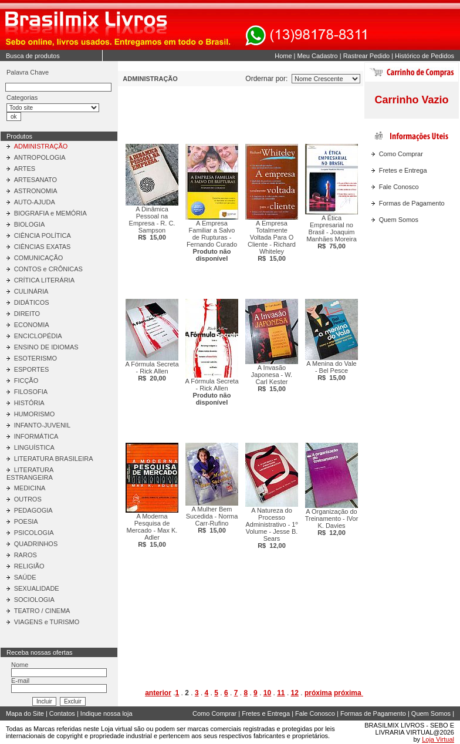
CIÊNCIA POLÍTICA (42, 235)
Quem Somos (398, 219)
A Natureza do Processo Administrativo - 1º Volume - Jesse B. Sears (272, 528)
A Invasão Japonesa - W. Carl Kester (271, 378)
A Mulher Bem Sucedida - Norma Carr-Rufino (212, 520)
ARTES (24, 168)
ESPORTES (31, 369)
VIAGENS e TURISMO (47, 621)
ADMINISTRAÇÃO (41, 146)
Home (283, 55)
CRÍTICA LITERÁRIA (44, 280)
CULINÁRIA (31, 291)
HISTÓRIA (29, 402)
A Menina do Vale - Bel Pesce (331, 370)
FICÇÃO (26, 380)
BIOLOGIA (29, 224)
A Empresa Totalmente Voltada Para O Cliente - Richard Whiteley (272, 241)
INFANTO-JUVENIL (42, 425)
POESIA (26, 521)
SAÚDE (25, 577)
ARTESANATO (35, 179)
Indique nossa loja (106, 713)
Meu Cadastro (317, 55)
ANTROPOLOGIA (40, 157)
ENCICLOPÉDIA (38, 335)
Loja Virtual (438, 739)
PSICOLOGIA (34, 532)
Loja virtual (116, 728)
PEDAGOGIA (33, 510)
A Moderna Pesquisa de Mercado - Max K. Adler (152, 530)
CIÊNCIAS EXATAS (42, 246)
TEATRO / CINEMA (42, 610)
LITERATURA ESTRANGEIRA (29, 473)
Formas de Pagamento (412, 203)
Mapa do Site (25, 713)
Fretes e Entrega (403, 170)
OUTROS (28, 499)
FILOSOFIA (31, 391)
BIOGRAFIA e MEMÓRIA (50, 213)
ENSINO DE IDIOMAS (46, 347)
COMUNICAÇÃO (38, 257)
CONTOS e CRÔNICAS (48, 268)
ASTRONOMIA (36, 190)
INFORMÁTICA (36, 436)
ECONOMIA (31, 324)
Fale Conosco (399, 186)
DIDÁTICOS (31, 302)
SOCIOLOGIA (34, 599)
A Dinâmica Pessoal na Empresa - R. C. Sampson (152, 223)
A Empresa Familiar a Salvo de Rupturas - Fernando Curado (212, 241)
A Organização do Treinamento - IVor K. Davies (331, 522)
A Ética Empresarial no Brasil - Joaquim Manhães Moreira (331, 232)
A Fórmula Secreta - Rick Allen (151, 371)
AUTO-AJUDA (34, 202)
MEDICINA (30, 487)
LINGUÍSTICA (34, 447)
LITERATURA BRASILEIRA (53, 458)
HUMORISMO (34, 414)
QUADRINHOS (36, 543)
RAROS (25, 554)
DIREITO (27, 313)
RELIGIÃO (29, 566)
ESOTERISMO (35, 358)
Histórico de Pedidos (424, 55)
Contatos (62, 713)
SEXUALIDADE (36, 588)
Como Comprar (401, 153)
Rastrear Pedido (366, 55)
